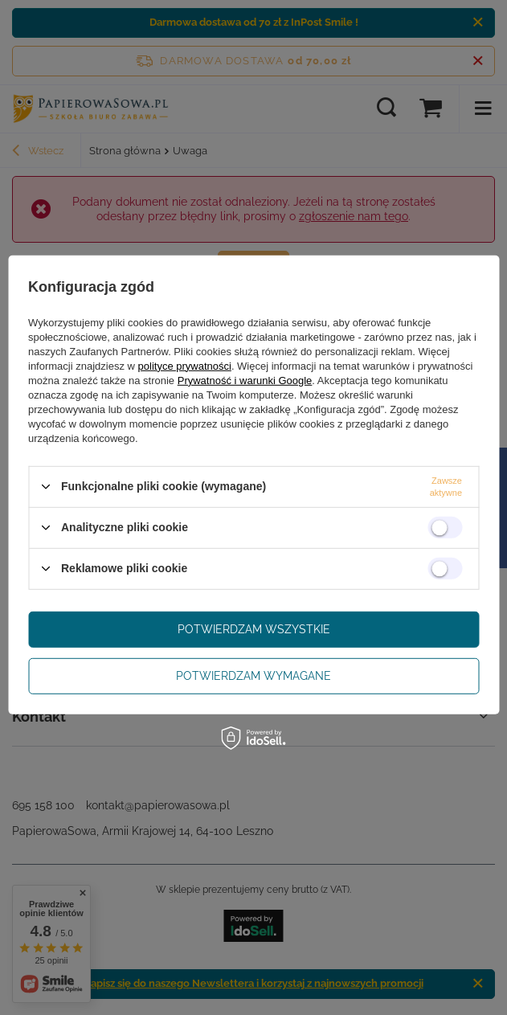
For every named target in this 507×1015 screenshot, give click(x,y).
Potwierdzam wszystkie (254, 629)
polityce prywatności (184, 365)
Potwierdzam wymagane (253, 675)
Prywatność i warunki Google (245, 380)
